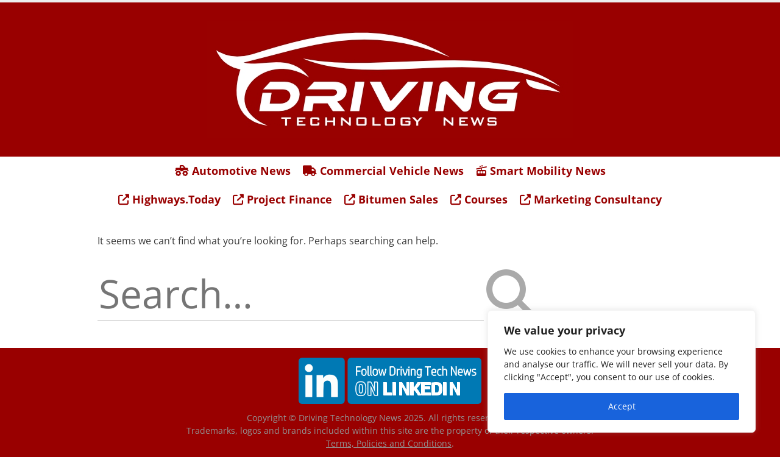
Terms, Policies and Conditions (389, 443)
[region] (622, 371)
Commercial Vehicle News (383, 170)
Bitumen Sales (391, 199)
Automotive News (233, 170)
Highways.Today (169, 199)
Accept (622, 406)
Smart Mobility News (541, 170)
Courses (479, 199)
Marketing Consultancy (591, 199)
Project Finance (282, 199)
